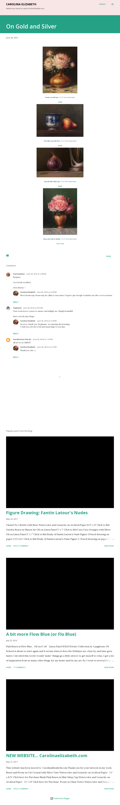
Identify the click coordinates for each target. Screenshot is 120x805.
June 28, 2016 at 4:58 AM (36, 274)
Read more (109, 546)
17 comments (19, 667)
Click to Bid (60, 244)
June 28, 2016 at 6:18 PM (47, 321)
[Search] (102, 4)
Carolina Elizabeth (21, 4)
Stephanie (17, 308)
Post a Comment (21, 546)
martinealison (19, 274)
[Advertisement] (60, 409)
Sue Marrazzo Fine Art (22, 339)
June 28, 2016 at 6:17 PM (47, 347)
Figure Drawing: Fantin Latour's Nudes (47, 513)
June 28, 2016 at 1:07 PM (43, 339)
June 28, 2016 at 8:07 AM (33, 308)
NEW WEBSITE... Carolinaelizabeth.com (46, 755)
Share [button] (108, 256)
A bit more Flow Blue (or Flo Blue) (41, 634)
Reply (16, 302)
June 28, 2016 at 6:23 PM (47, 292)
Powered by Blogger (60, 798)
